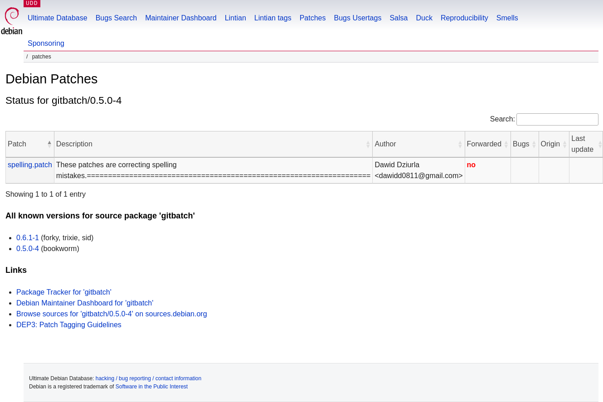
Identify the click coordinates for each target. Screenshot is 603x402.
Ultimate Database (58, 18)
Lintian (235, 18)
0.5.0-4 (27, 248)
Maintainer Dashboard (180, 18)
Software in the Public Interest (152, 386)
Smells (507, 18)
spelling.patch (30, 165)
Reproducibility (464, 18)
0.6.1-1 (27, 238)
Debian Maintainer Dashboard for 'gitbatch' (84, 303)
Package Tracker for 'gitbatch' (64, 292)
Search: (502, 119)
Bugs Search (116, 18)
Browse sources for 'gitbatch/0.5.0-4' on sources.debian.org (111, 314)
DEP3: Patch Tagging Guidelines (69, 325)
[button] (49, 144)
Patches (313, 18)
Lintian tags (273, 18)
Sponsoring (46, 43)
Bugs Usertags (357, 18)
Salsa (398, 18)
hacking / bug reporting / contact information (148, 378)
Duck (424, 18)
